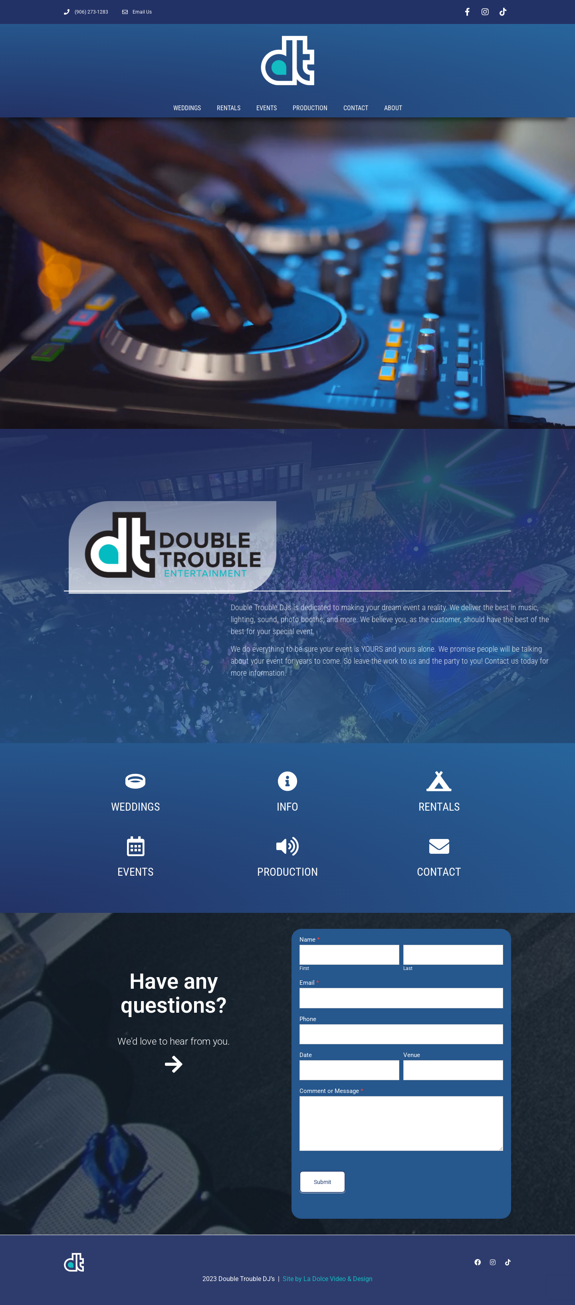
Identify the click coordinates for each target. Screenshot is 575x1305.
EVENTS (135, 872)
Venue (411, 1055)
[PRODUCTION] (287, 846)
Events (266, 108)
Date (305, 1055)
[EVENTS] (136, 846)
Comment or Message (331, 1091)
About (393, 108)
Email (309, 983)
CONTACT (439, 872)
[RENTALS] (439, 781)
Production (310, 108)
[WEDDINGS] (135, 781)
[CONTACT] (439, 846)
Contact (355, 108)
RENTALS (439, 806)
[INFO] (287, 781)
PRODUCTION (287, 872)
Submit (322, 1182)
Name (309, 940)
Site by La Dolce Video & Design (328, 1279)
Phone (307, 1019)
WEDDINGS (135, 806)
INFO (287, 806)
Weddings (187, 108)
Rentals (228, 108)
